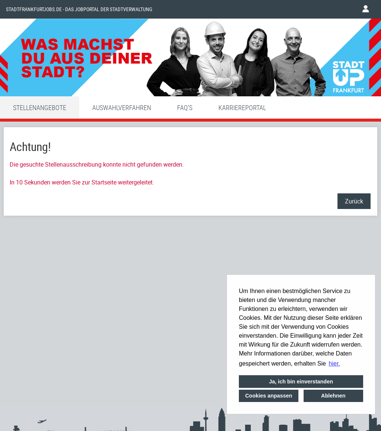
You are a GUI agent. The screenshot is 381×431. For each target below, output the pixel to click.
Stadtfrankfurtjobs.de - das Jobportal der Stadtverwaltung (79, 9)
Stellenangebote (39, 107)
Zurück (354, 201)
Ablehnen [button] (333, 396)
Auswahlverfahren (121, 107)
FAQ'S (184, 107)
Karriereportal (242, 107)
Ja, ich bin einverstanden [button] (301, 382)
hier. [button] (334, 363)
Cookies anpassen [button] (268, 396)
